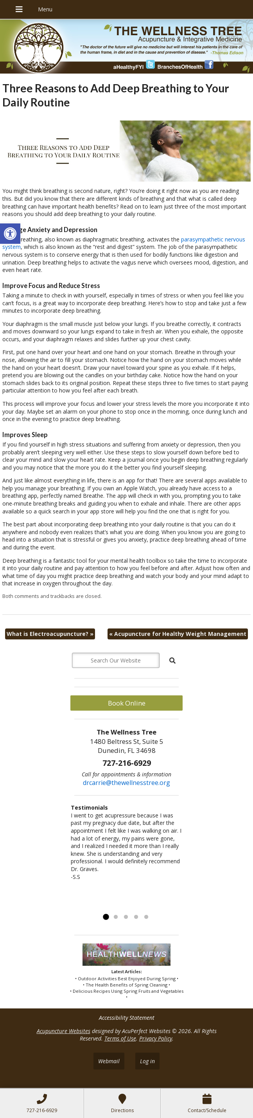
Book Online (126, 703)
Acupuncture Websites (63, 1031)
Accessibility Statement (126, 1017)
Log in (147, 1061)
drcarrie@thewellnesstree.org (126, 782)
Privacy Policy (155, 1038)
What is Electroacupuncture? (50, 633)
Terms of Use (120, 1038)
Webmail (109, 1061)
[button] (10, 233)
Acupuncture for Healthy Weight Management (177, 633)
